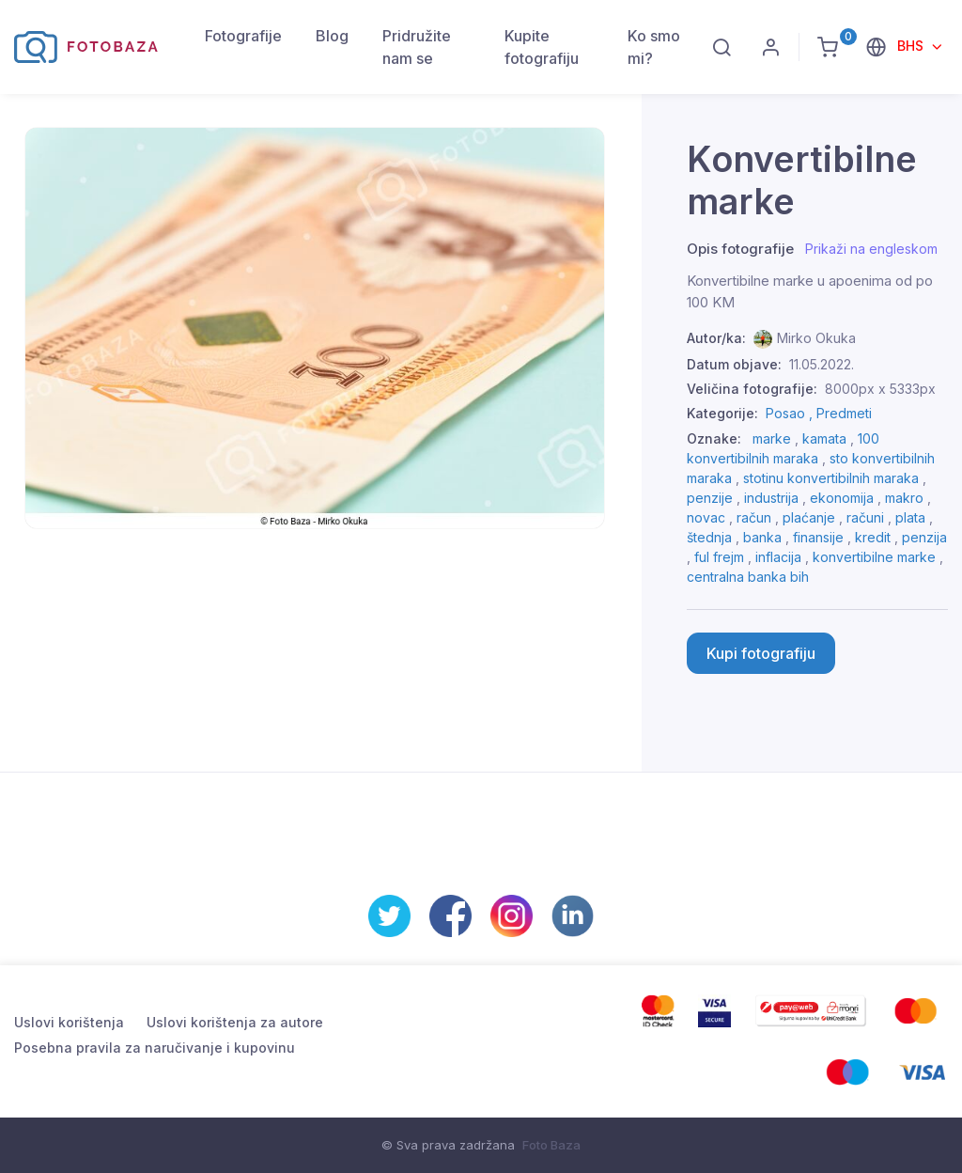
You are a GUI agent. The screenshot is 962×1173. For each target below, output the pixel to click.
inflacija (778, 557)
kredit (873, 537)
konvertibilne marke (874, 557)
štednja (709, 537)
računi (865, 517)
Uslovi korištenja (69, 1022)
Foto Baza (551, 1144)
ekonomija (842, 498)
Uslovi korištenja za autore (235, 1022)
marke (772, 438)
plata (910, 517)
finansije (818, 537)
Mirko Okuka (816, 338)
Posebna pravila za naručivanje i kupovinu (154, 1048)
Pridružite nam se (416, 47)
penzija (924, 537)
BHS (912, 46)
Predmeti (844, 413)
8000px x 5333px (880, 389)
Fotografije (243, 35)
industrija (771, 498)
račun (754, 517)
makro (904, 498)
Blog (332, 35)
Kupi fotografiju (760, 653)
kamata (824, 438)
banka (762, 537)
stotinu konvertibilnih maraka (831, 478)
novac (706, 517)
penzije (710, 498)
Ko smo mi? (654, 47)
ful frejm (719, 557)
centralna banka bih (748, 577)
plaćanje (809, 517)
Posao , (791, 413)
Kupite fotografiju (541, 47)
